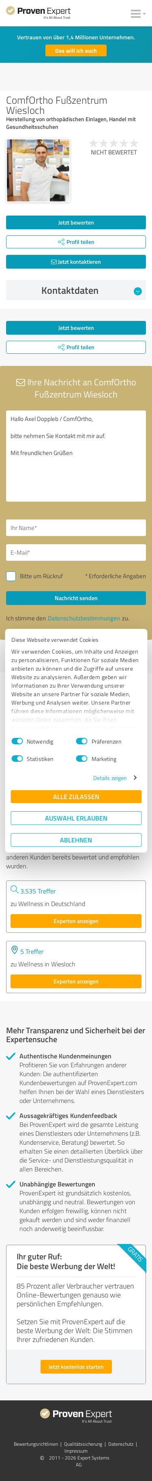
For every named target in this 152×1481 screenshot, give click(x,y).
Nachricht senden (76, 598)
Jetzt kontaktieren (76, 261)
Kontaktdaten (91, 290)
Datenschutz (120, 1443)
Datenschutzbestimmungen (84, 618)
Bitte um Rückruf (41, 576)
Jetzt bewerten (76, 222)
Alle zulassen (76, 796)
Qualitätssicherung (83, 1443)
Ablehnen (76, 839)
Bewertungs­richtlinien (36, 1443)
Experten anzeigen (76, 921)
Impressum (76, 1450)
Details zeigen (110, 778)
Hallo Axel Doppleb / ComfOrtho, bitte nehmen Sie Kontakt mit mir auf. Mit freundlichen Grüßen (76, 456)
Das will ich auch (76, 50)
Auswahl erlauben (76, 818)
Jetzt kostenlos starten (76, 1366)
